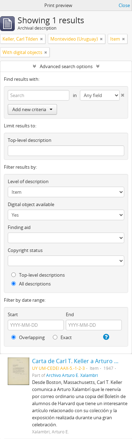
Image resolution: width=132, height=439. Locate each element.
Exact (62, 337)
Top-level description (29, 140)
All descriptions (31, 284)
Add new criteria (32, 109)
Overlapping (28, 337)
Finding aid (19, 227)
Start (13, 314)
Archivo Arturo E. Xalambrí (72, 375)
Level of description (28, 181)
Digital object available (31, 204)
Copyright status (25, 250)
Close (124, 5)
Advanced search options (66, 66)
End (70, 314)
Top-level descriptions (38, 275)
